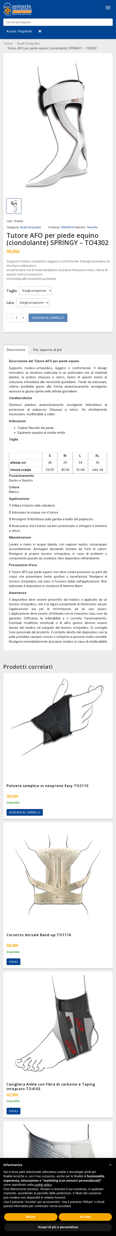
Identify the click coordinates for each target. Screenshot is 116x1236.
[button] (110, 1164)
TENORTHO (68, 227)
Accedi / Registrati (19, 31)
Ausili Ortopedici (28, 43)
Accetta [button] (85, 1217)
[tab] (16, 350)
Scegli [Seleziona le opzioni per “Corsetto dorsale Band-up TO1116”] (13, 961)
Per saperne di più (47, 350)
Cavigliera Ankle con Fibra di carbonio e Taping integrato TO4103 (51, 1086)
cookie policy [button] (43, 1184)
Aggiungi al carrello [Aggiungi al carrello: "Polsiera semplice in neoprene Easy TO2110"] (24, 812)
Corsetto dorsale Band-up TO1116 (39, 934)
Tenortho (92, 227)
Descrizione (16, 350)
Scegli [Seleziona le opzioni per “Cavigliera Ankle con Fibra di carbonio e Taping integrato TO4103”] (13, 1111)
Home (8, 43)
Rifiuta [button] (30, 1217)
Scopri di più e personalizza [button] (58, 1227)
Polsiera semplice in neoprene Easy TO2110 (47, 785)
